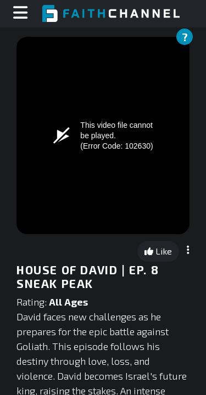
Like (158, 251)
